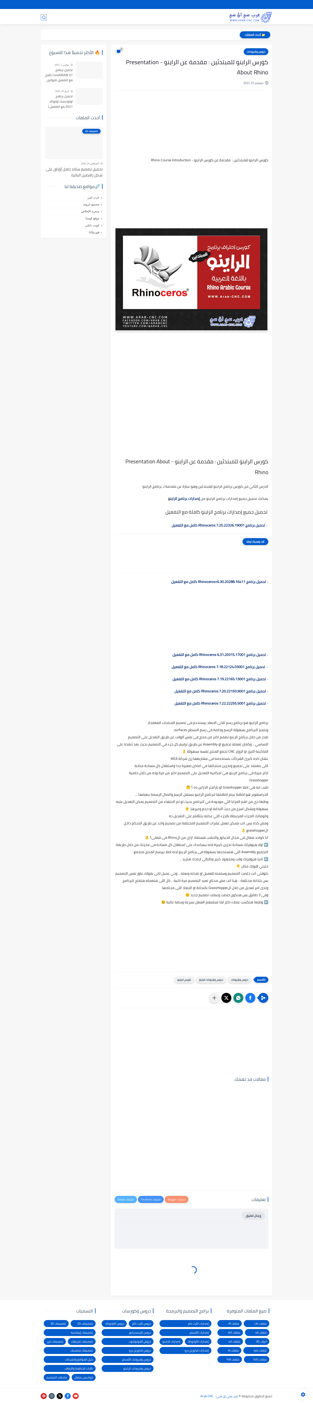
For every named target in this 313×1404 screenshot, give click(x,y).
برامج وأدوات (132, 17)
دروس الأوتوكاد (114, 1323)
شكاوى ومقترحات (189, 4)
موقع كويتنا (92, 218)
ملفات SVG (260, 1359)
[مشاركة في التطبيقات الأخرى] (214, 998)
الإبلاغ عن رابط (166, 4)
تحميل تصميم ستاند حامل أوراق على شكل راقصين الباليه (74, 172)
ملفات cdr (260, 1323)
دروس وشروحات (256, 51)
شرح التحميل (238, 4)
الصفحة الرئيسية (261, 4)
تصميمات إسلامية (82, 1332)
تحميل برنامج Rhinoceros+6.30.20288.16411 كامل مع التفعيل (218, 581)
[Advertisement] (191, 128)
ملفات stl (261, 1332)
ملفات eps (260, 1350)
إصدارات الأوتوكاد (198, 1341)
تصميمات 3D (212, 17)
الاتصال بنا (147, 4)
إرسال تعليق (253, 1216)
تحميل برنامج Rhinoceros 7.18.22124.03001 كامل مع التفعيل (218, 667)
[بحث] (44, 17)
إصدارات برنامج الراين (185, 498)
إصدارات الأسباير (199, 1332)
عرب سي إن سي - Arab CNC (219, 1396)
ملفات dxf (234, 1332)
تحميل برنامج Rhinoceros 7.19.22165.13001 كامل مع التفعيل (219, 679)
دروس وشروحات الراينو (211, 979)
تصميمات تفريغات (82, 1341)
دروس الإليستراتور (140, 1332)
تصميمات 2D (186, 17)
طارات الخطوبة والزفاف (79, 1368)
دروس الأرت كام (141, 1323)
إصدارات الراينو (171, 1341)
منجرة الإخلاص (90, 211)
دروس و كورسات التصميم (97, 17)
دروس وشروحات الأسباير (136, 1359)
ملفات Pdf (233, 1359)
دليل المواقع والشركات (79, 1359)
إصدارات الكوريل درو (197, 1350)
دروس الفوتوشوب (140, 1341)
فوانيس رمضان (83, 1377)
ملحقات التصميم (57, 1377)
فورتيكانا (94, 232)
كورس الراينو (184, 979)
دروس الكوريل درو (140, 1350)
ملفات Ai (233, 1350)
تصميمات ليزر (159, 17)
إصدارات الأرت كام (198, 1323)
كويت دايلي (92, 225)
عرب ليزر (93, 197)
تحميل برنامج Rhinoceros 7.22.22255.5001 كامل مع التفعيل (220, 703)
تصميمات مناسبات (81, 1350)
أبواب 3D (261, 1341)
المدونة (65, 17)
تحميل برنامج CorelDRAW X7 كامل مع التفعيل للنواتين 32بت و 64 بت (59, 75)
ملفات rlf (233, 1323)
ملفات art (234, 1341)
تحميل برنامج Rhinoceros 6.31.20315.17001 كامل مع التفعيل (219, 654)
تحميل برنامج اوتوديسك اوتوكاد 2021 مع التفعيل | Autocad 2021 (60, 101)
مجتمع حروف (91, 204)
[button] (250, 998)
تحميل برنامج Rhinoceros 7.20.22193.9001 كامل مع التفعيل (220, 691)
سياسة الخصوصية (215, 4)
